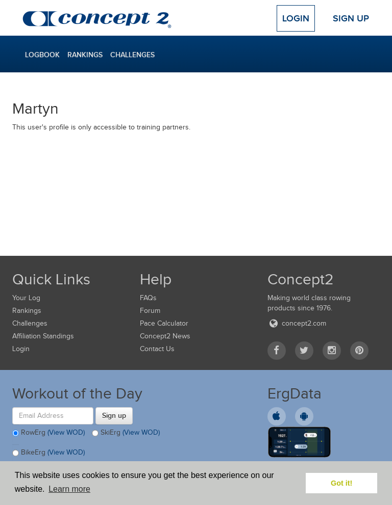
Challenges (132, 54)
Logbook (42, 54)
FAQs (148, 298)
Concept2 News (165, 336)
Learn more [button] (69, 489)
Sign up (114, 415)
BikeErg (48, 453)
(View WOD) (66, 432)
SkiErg (126, 433)
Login (295, 18)
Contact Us (157, 349)
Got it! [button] (341, 483)
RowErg (48, 433)
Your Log (26, 298)
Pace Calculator (164, 323)
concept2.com (296, 323)
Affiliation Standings (43, 336)
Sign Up (351, 18)
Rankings (85, 54)
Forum (150, 310)
